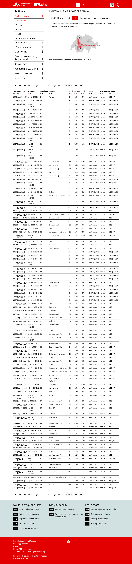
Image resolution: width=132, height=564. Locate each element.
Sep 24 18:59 (22, 314)
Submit (69, 85)
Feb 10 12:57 (22, 427)
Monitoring (29, 51)
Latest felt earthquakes (29, 514)
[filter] (16, 93)
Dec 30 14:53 (22, 477)
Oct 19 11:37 (22, 350)
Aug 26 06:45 (22, 211)
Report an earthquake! (64, 509)
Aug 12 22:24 (22, 248)
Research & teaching (29, 68)
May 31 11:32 (20, 396)
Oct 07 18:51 (22, 321)
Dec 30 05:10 (22, 311)
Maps (18, 33)
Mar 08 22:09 (22, 408)
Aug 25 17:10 (22, 318)
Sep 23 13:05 (22, 245)
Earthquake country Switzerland (29, 58)
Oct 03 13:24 (22, 361)
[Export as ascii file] (81, 85)
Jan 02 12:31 (21, 165)
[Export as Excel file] (76, 85)
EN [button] (78, 5)
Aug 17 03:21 (22, 404)
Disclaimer (26, 556)
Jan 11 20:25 (21, 384)
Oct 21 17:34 (22, 161)
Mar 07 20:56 (22, 417)
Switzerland (21, 20)
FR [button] (83, 5)
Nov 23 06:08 (22, 330)
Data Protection (40, 556)
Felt (68, 18)
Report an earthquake (26, 38)
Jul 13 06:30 (21, 372)
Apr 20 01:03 (22, 97)
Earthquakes (29, 16)
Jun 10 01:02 (21, 464)
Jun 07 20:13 (21, 368)
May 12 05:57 (20, 472)
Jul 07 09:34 (21, 375)
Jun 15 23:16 (21, 484)
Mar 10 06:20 (22, 338)
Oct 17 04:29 (22, 228)
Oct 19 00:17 (22, 444)
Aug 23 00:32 (22, 214)
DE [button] (73, 5)
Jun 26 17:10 (21, 169)
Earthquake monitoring (101, 514)
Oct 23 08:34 (22, 232)
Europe (19, 25)
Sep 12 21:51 (22, 347)
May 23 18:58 (20, 236)
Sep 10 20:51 (22, 303)
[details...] (21, 100)
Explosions (85, 18)
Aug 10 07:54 (22, 414)
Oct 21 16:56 (22, 176)
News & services (29, 73)
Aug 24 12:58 (22, 343)
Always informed (30, 47)
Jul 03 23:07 (21, 434)
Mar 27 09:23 (22, 325)
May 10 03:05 (20, 459)
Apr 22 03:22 (22, 468)
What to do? (30, 42)
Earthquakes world (99, 523)
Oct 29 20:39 (22, 448)
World (18, 29)
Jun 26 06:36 (21, 455)
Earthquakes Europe (99, 519)
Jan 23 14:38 (21, 334)
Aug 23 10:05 (22, 282)
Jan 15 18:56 (21, 172)
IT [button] (86, 5)
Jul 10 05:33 (21, 401)
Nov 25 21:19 (22, 218)
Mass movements (102, 18)
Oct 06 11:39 (22, 221)
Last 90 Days (57, 18)
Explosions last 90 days (29, 519)
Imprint (16, 556)
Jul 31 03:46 (21, 364)
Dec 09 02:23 (22, 357)
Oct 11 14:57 (22, 379)
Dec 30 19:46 (22, 430)
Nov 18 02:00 (22, 225)
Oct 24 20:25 (22, 307)
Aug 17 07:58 (22, 423)
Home (19, 11)
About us (29, 78)
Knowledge (29, 64)
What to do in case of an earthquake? (69, 515)
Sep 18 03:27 (22, 441)
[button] (23, 4)
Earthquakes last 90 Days (29, 509)
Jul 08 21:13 (21, 437)
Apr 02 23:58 (22, 391)
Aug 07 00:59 (22, 451)
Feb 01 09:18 (22, 388)
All (75, 18)
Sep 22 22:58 (22, 241)
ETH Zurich (23, 558)
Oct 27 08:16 (22, 354)
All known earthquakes (28, 528)
